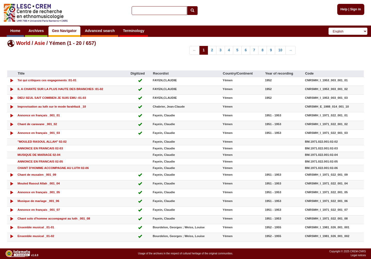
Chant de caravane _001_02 (37, 124)
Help (343, 9)
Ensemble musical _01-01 (36, 227)
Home (15, 31)
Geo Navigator (64, 31)
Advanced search (100, 31)
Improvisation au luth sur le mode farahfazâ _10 (52, 106)
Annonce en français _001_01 (39, 115)
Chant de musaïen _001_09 (37, 174)
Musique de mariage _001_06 (38, 201)
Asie (39, 43)
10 (280, 50)
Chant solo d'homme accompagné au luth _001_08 (54, 218)
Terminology (133, 31)
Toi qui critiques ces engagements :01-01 (47, 80)
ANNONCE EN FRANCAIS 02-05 (40, 161)
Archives (36, 31)
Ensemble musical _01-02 (36, 236)
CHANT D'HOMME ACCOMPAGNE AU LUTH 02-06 (53, 167)
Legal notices (358, 255)
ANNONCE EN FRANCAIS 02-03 (40, 148)
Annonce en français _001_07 (39, 209)
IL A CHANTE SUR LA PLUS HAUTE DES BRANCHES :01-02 (60, 89)
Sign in (355, 9)
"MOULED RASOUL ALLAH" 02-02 (42, 141)
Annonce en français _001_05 (39, 192)
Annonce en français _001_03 (39, 132)
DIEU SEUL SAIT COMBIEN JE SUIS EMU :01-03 (52, 97)
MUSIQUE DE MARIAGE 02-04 (39, 154)
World (23, 43)
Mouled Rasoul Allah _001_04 (39, 183)
